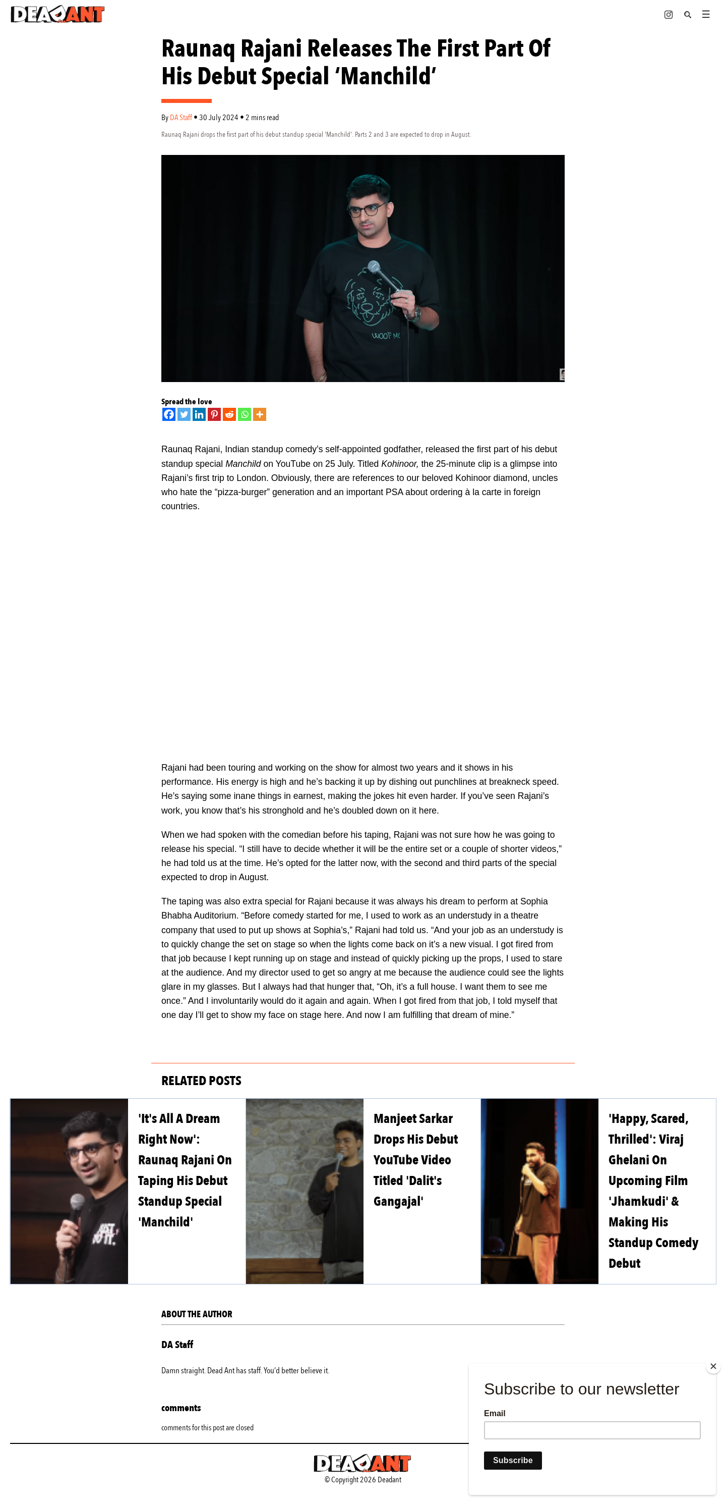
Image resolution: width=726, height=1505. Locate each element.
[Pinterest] (214, 414)
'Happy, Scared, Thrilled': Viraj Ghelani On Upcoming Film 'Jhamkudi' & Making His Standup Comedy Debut (653, 1191)
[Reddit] (229, 414)
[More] (259, 414)
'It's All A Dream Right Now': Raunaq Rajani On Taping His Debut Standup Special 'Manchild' (185, 1170)
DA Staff (182, 117)
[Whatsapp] (244, 414)
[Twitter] (184, 414)
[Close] (713, 1366)
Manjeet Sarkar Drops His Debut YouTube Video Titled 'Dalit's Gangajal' (416, 1160)
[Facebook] (168, 414)
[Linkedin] (199, 414)
